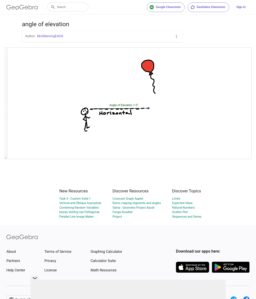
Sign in (241, 7)
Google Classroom (165, 7)
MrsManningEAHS (50, 36)
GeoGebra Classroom (207, 7)
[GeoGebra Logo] (22, 7)
